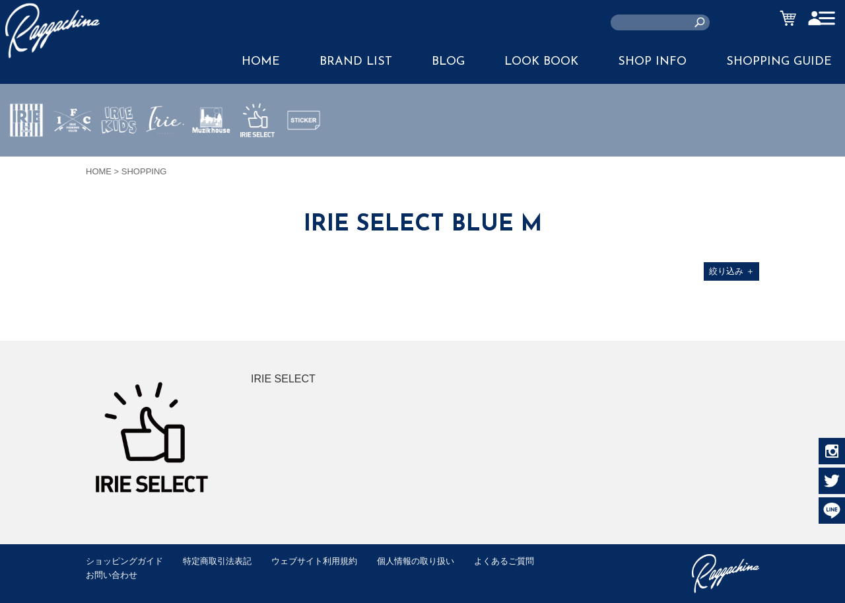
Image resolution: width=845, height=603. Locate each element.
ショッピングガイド (124, 561)
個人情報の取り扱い (415, 561)
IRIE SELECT (257, 159)
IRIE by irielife (26, 159)
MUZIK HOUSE (211, 159)
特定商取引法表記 (217, 561)
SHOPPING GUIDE (779, 61)
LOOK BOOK (541, 61)
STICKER (303, 151)
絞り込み (732, 271)
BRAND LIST (356, 61)
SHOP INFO (652, 61)
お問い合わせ (111, 575)
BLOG (448, 61)
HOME (261, 61)
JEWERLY (165, 151)
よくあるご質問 (504, 561)
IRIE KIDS (119, 159)
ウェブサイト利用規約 (314, 561)
